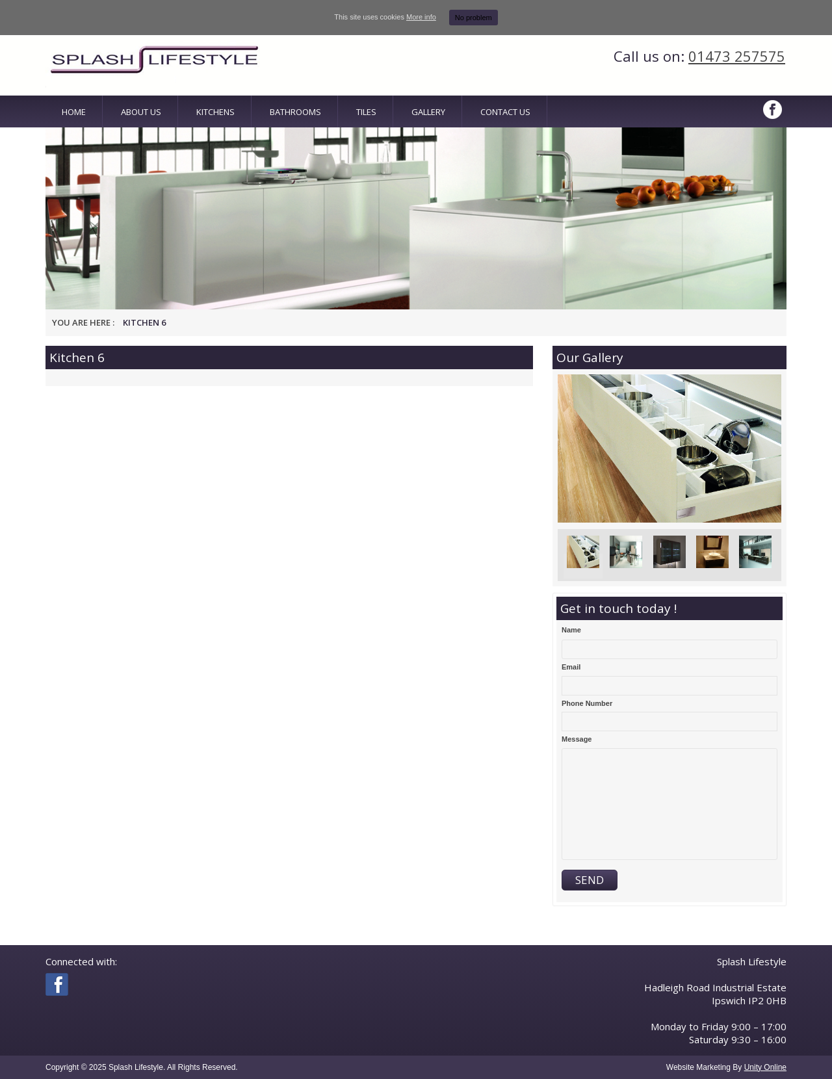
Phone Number (587, 703)
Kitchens (215, 112)
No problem (473, 17)
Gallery (428, 112)
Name (571, 630)
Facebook (773, 109)
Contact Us (505, 112)
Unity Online (765, 1067)
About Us (141, 112)
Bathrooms (295, 112)
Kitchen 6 (144, 322)
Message (577, 739)
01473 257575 (736, 56)
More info (421, 17)
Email (571, 667)
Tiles (366, 112)
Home (74, 112)
